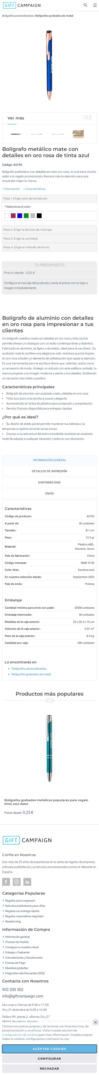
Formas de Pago (15, 962)
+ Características (34, 189)
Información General (49, 460)
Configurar (49, 1058)
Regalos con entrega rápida (22, 911)
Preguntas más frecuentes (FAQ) (25, 973)
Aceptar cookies (49, 1049)
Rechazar (49, 1068)
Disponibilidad (49, 482)
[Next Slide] (90, 117)
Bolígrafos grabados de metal (54, 15)
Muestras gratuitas (16, 967)
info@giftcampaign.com (22, 996)
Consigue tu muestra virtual (22, 947)
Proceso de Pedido (17, 941)
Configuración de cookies (20, 1034)
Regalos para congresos (20, 900)
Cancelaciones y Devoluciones (23, 957)
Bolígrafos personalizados (17, 15)
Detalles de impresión (49, 471)
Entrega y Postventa (17, 952)
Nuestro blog (13, 921)
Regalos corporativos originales (24, 916)
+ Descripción (11, 189)
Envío (49, 493)
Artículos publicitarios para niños (25, 905)
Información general (17, 936)
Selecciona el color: (17, 206)
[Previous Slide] (85, 117)
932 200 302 (12, 989)
